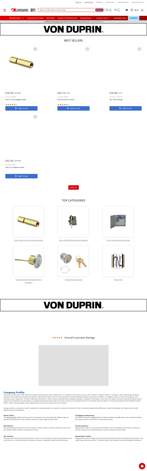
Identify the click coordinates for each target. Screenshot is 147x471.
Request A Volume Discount (67, 18)
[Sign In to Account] (136, 10)
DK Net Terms (110, 2)
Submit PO (99, 2)
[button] (5, 10)
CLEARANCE (133, 18)
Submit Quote (88, 2)
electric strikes (11, 418)
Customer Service (102, 18)
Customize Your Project (35, 18)
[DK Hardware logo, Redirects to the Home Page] (21, 10)
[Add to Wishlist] (35, 49)
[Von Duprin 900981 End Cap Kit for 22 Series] (73, 62)
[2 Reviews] (11, 105)
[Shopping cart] (142, 10)
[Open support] (142, 466)
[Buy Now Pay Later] (137, 2)
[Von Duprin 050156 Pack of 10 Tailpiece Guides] (21, 130)
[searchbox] (71, 10)
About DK (78, 2)
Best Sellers (51, 18)
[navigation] (103, 18)
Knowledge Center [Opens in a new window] (120, 18)
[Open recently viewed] (126, 10)
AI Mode (99, 10)
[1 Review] (63, 105)
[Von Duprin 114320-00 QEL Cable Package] (125, 62)
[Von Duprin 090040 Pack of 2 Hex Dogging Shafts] (21, 62)
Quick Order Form (123, 2)
